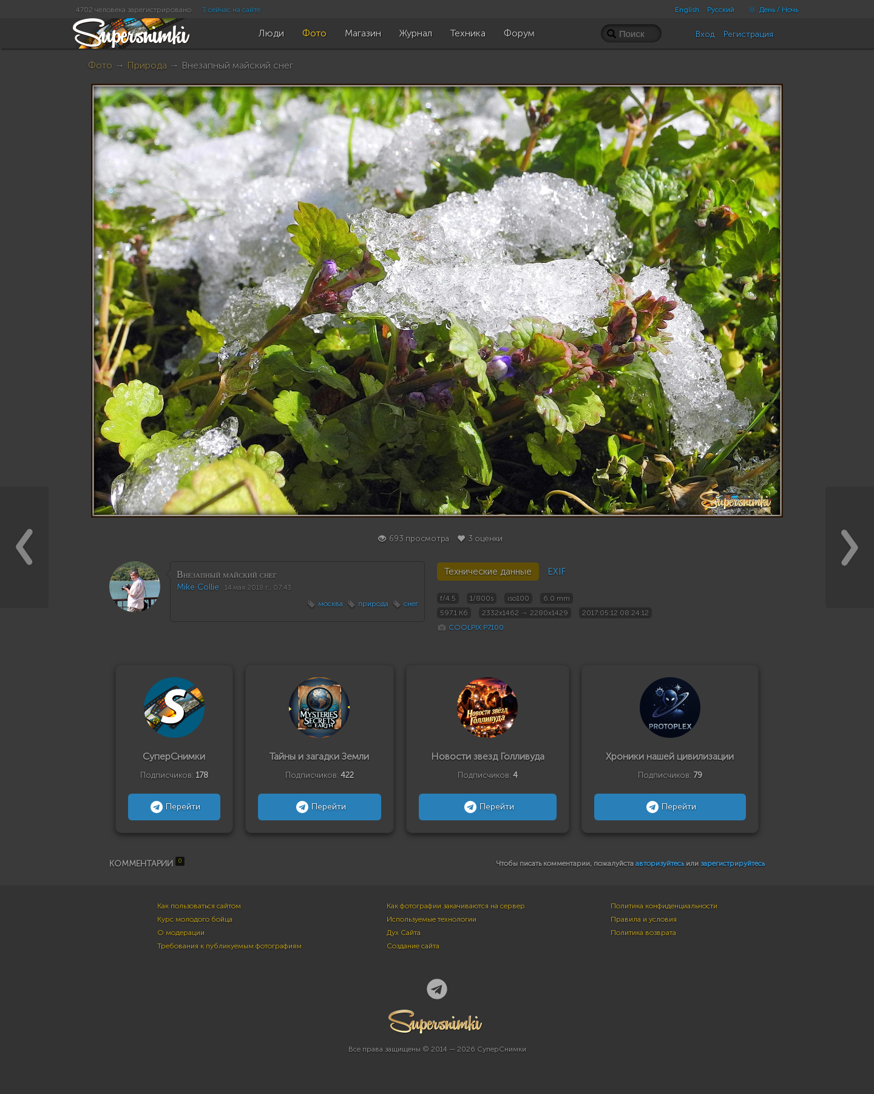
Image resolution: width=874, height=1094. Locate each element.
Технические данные (488, 571)
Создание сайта (413, 946)
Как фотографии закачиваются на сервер (456, 906)
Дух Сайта (404, 932)
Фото (100, 65)
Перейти (173, 807)
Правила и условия (644, 919)
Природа (147, 65)
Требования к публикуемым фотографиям (229, 946)
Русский (720, 9)
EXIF (556, 571)
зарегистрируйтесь (732, 863)
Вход (705, 34)
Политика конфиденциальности (664, 906)
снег (411, 603)
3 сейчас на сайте (231, 9)
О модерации (181, 932)
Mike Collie (198, 587)
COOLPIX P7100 (476, 627)
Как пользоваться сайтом (199, 906)
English (687, 9)
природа (373, 603)
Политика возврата (643, 932)
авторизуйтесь (659, 863)
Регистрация (748, 34)
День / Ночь (770, 9)
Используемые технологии (431, 919)
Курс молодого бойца (194, 919)
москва (330, 603)
